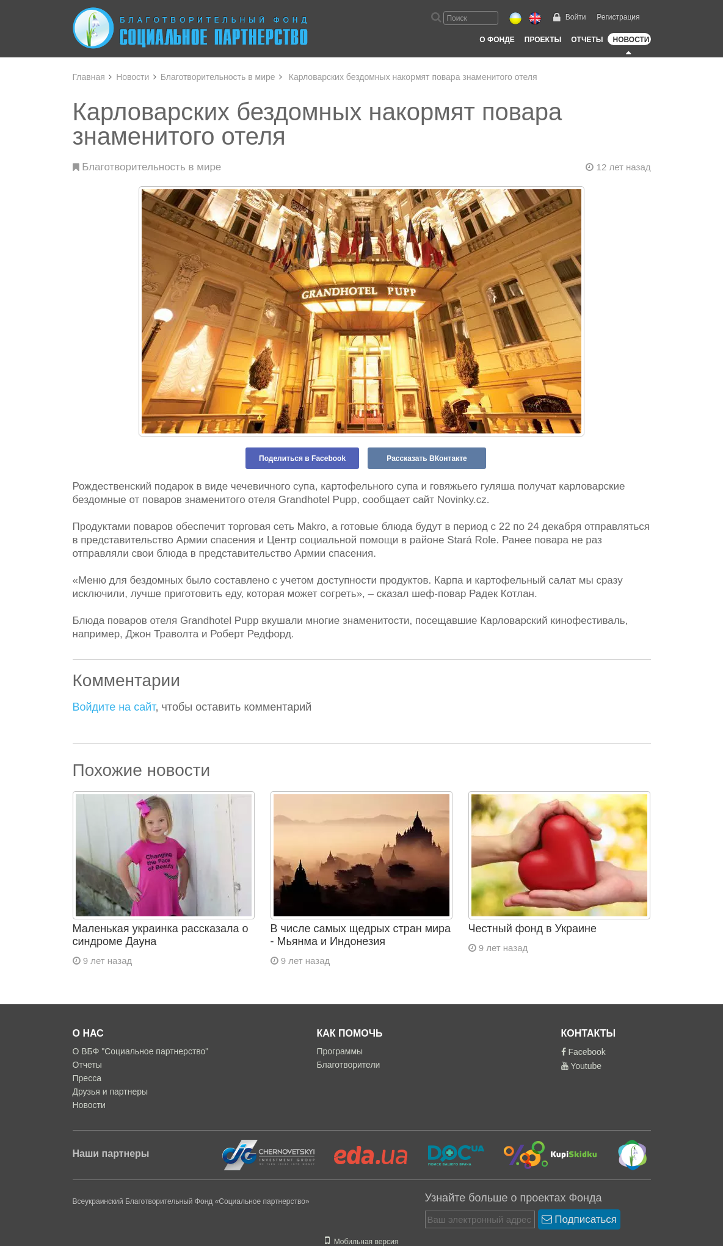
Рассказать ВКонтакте (427, 458)
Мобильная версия (361, 1241)
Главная (89, 77)
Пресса (87, 1078)
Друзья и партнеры (110, 1091)
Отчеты (587, 39)
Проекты (543, 39)
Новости (630, 39)
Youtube (581, 1066)
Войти (575, 17)
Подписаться (579, 1219)
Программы (340, 1051)
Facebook (583, 1052)
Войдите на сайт (114, 707)
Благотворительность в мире (218, 77)
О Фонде (496, 39)
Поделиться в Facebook (302, 458)
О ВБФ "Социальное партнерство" (141, 1051)
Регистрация (618, 17)
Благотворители (348, 1065)
